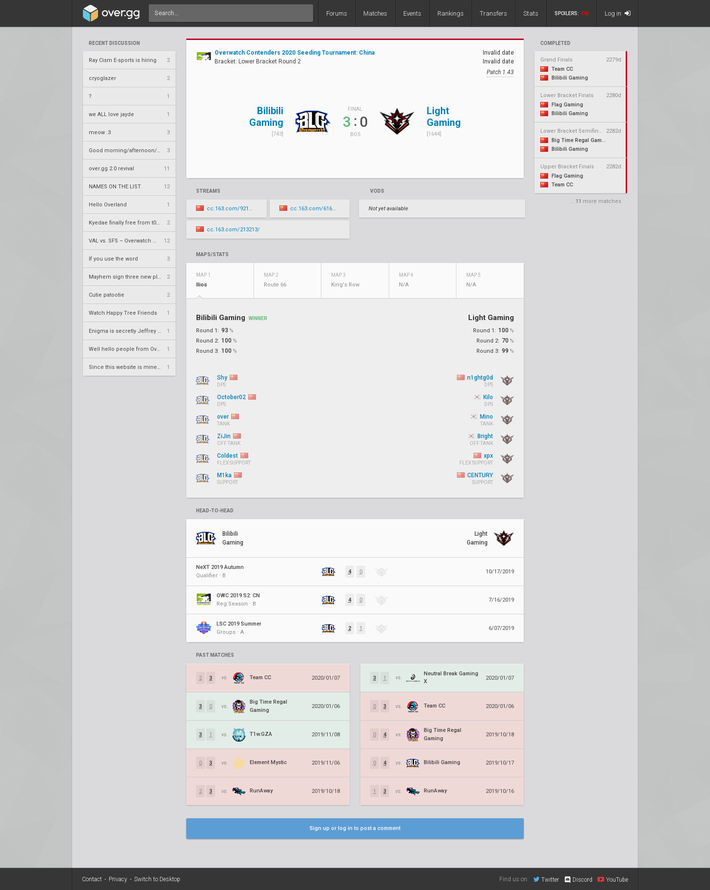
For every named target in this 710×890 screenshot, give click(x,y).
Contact (92, 879)
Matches (375, 13)
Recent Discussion (114, 43)
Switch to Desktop (157, 879)
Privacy (118, 879)
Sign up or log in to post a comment (355, 828)
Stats (530, 13)
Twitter (546, 879)
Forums (336, 13)
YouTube (612, 879)
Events (412, 13)
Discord (578, 880)
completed (555, 43)
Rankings (450, 13)
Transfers (493, 13)
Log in (618, 13)
